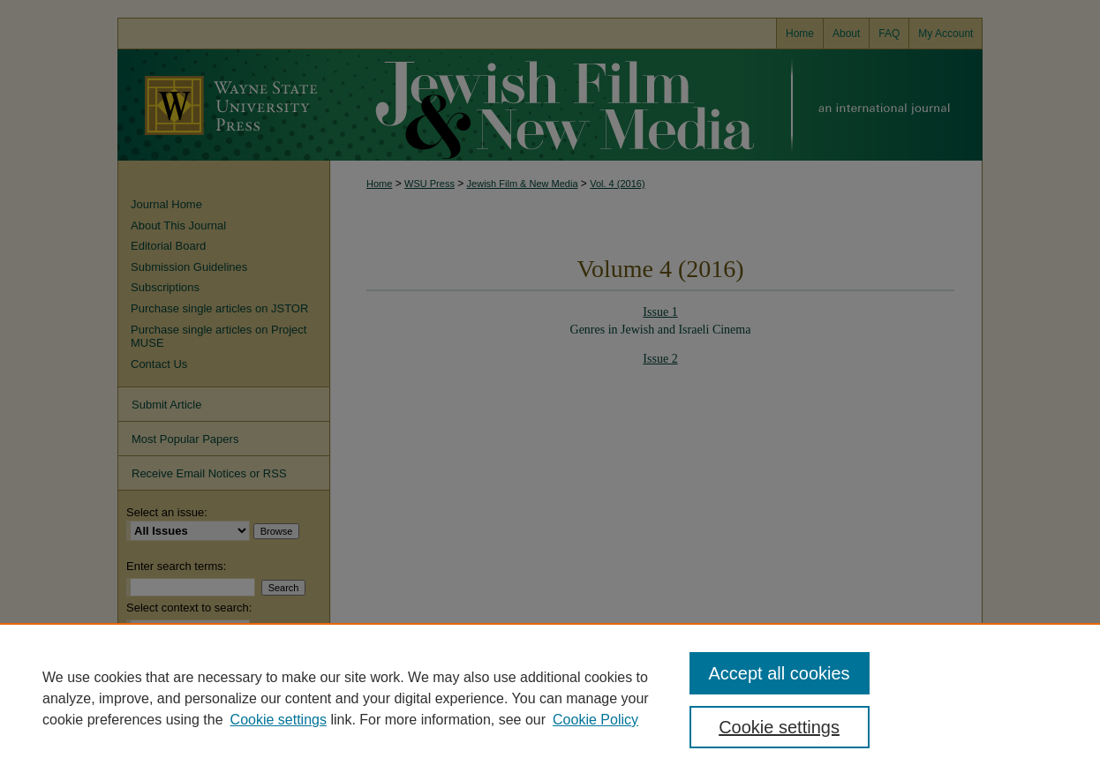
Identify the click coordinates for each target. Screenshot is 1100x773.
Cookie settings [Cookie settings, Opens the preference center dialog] (779, 727)
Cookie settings (278, 719)
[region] (550, 698)
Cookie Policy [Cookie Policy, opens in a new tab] (595, 719)
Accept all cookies (779, 673)
